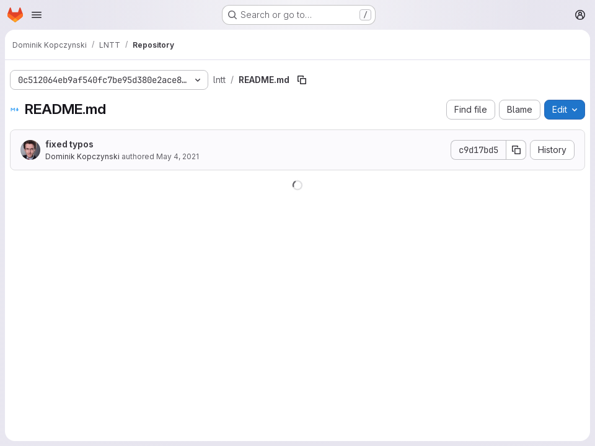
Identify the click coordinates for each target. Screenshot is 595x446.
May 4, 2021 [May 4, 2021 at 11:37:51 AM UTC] (177, 156)
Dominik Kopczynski (82, 156)
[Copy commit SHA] (516, 150)
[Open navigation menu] (36, 15)
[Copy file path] (302, 80)
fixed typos (69, 144)
